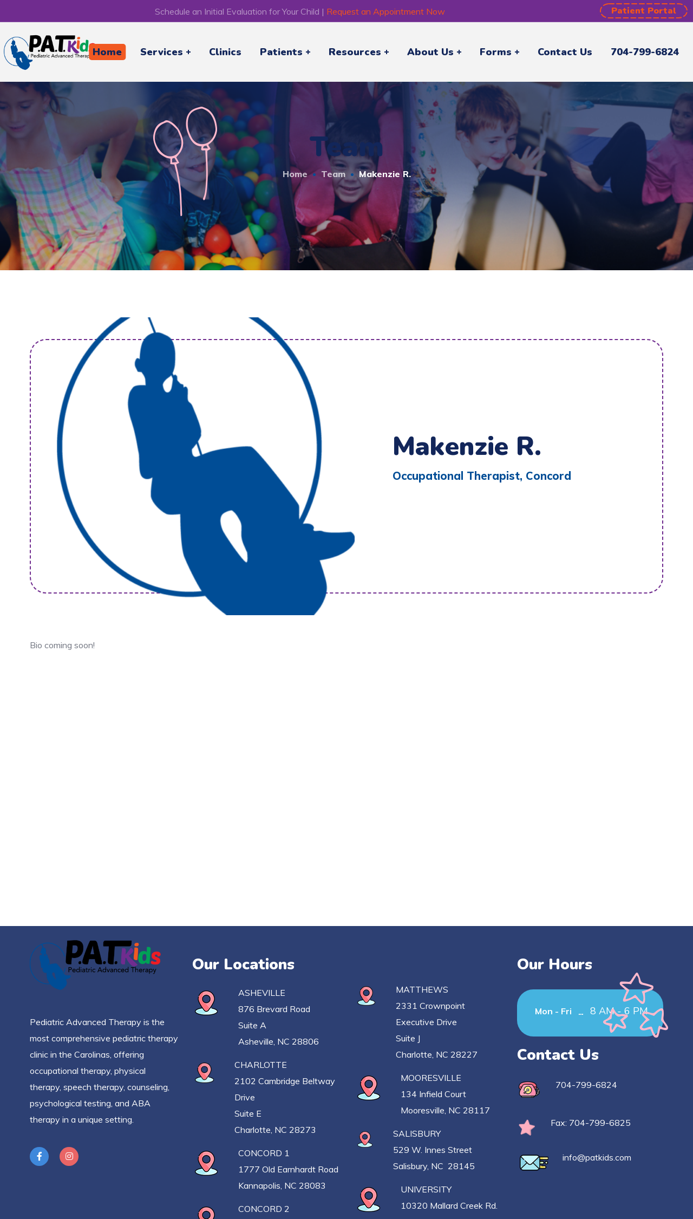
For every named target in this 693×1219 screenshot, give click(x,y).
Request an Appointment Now (385, 11)
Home (295, 173)
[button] (643, 11)
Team (333, 173)
